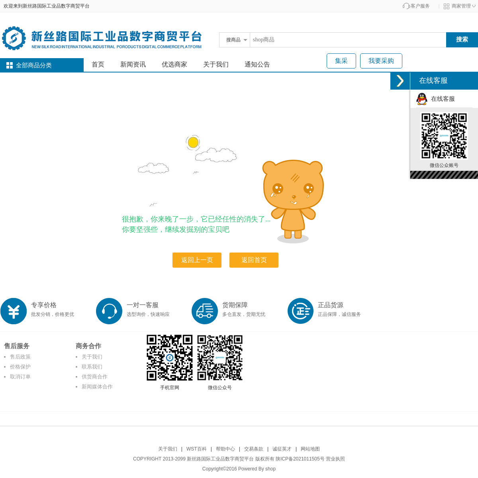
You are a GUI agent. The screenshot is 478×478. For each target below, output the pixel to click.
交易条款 (253, 449)
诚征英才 (282, 449)
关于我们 (216, 64)
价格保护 (20, 367)
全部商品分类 (34, 65)
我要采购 (381, 60)
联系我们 (92, 367)
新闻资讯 (133, 64)
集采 (341, 60)
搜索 (462, 39)
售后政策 (20, 357)
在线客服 (435, 98)
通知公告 (257, 64)
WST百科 (196, 449)
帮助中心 (225, 449)
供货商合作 (95, 377)
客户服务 (420, 6)
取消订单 (20, 377)
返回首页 (254, 260)
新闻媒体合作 (97, 387)
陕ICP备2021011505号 (300, 459)
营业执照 (335, 459)
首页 (98, 64)
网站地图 (310, 449)
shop (270, 469)
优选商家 (174, 64)
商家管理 (461, 6)
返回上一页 (197, 260)
